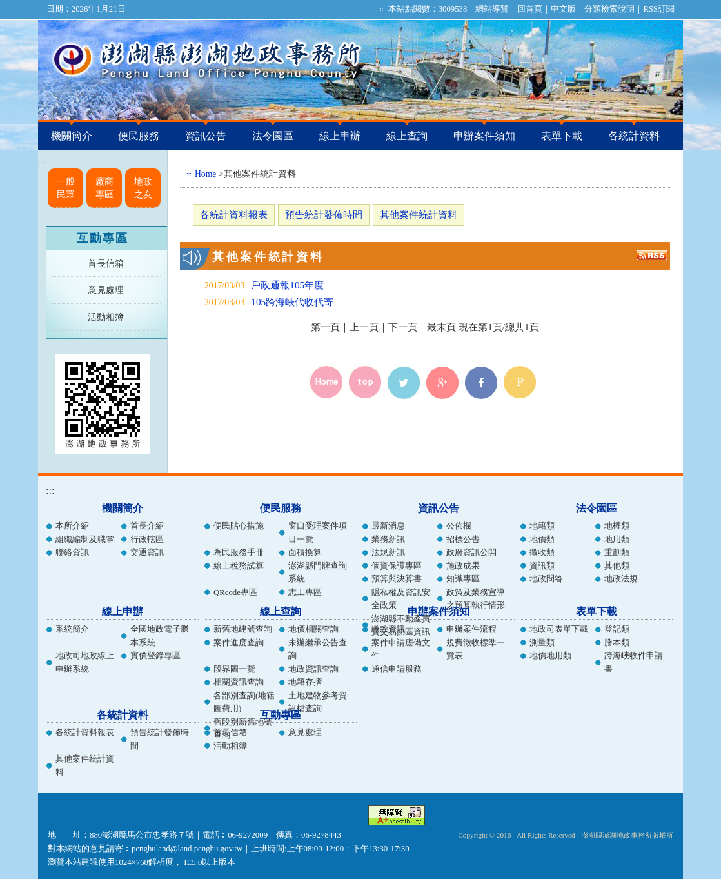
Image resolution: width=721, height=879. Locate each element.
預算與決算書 (396, 578)
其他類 (616, 566)
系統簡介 (72, 629)
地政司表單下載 (558, 629)
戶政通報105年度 (287, 284)
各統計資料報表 (234, 214)
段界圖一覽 (234, 669)
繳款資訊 (388, 629)
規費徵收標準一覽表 (475, 649)
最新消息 (388, 525)
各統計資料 (634, 135)
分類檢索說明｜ (613, 9)
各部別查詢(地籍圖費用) (244, 702)
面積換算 (305, 552)
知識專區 (463, 578)
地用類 (616, 539)
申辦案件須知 (484, 135)
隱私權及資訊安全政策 (400, 599)
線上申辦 (339, 135)
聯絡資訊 (72, 552)
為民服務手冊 (238, 552)
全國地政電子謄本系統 (159, 636)
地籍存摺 (305, 682)
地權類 (616, 525)
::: (382, 9)
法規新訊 (388, 552)
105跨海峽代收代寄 (292, 301)
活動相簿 (106, 317)
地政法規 (621, 578)
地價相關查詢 (313, 629)
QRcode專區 (235, 592)
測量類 (542, 642)
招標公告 (463, 539)
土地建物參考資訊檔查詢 (317, 702)
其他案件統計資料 (418, 214)
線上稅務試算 (238, 566)
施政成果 (463, 566)
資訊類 (542, 566)
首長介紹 (147, 525)
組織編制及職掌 (84, 539)
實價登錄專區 (155, 655)
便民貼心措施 (238, 525)
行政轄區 (147, 539)
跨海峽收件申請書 (633, 662)
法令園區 (272, 135)
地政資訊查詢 (313, 669)
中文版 (563, 9)
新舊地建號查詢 (242, 629)
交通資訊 (147, 552)
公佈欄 (458, 525)
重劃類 (616, 552)
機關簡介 (71, 135)
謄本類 (616, 642)
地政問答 (546, 578)
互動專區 (102, 238)
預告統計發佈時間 (323, 214)
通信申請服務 (396, 669)
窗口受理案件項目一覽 (317, 532)
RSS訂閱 (659, 9)
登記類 (616, 629)
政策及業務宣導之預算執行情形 (475, 599)
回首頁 (529, 9)
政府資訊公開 (471, 552)
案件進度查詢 (238, 642)
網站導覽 (492, 9)
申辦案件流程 (471, 629)
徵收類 (542, 552)
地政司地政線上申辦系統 (84, 662)
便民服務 (138, 135)
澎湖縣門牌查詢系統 (317, 572)
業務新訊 (388, 539)
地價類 (542, 539)
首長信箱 (106, 263)
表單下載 (561, 135)
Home (205, 174)
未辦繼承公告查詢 (317, 649)
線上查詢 (407, 135)
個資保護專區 (396, 566)
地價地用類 (550, 655)
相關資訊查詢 (238, 682)
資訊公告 (205, 135)
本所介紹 (72, 525)
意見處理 (106, 290)
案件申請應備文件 (400, 649)
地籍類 (542, 525)
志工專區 (305, 592)
